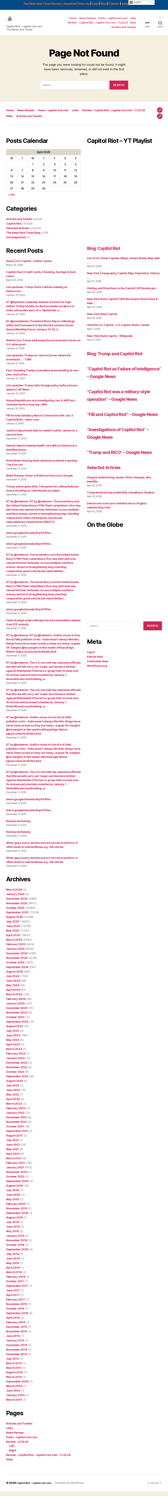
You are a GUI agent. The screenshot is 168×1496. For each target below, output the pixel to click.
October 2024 (15, 967)
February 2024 (16, 1003)
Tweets (114, 3)
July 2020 (12, 1194)
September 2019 (17, 1217)
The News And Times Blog (23, 237)
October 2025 (15, 912)
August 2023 (14, 1030)
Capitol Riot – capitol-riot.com (36, 1487)
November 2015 (16, 1336)
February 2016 (15, 1326)
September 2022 (17, 1080)
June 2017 (13, 1295)
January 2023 (15, 1062)
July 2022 (12, 1090)
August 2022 (14, 1085)
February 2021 (15, 1167)
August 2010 (14, 1376)
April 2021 (12, 1158)
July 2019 (12, 1226)
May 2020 (12, 1203)
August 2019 (14, 1222)
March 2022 (14, 1108)
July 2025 (12, 926)
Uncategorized (16, 241)
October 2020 (15, 1181)
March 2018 (14, 1276)
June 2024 (13, 985)
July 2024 (12, 980)
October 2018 (15, 1249)
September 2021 (17, 1135)
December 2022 (16, 1067)
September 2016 (17, 1317)
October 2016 (15, 1313)
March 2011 (13, 1372)
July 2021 (12, 1144)
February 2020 (16, 1208)
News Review (87, 20)
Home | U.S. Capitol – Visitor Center (29, 265)
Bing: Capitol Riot (110, 252)
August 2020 (14, 1190)
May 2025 (12, 935)
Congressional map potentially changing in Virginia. (121, 535)
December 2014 (16, 1349)
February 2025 (16, 948)
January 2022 (15, 1117)
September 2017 (17, 1290)
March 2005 (14, 1390)
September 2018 (17, 1254)
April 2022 (13, 1103)
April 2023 (13, 1049)
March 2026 (14, 894)
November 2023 (17, 1017)
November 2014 (16, 1354)
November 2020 (17, 1176)
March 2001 (14, 1404)
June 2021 (13, 1149)
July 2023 (12, 1035)
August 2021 (14, 1140)
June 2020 (13, 1199)
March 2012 (14, 1367)
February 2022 (15, 1112)
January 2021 (15, 1172)
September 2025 (17, 916)
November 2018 (16, 1244)
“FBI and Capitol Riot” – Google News (118, 444)
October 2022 (15, 1076)
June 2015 (13, 1340)
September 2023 (17, 1026)
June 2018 (13, 1263)
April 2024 (13, 994)
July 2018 (12, 1258)
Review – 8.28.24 (17, 1446)
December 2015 (16, 1331)
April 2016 (13, 1322)
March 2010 (14, 1381)
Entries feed (95, 699)
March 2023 (14, 1053)
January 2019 (15, 1240)
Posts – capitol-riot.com (112, 20)
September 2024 (17, 971)
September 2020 (17, 1185)
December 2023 (17, 1012)
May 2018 (12, 1267)
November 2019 (16, 1213)
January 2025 (15, 953)
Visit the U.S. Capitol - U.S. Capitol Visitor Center (118, 329)
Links (95, 3)
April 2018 (13, 1272)
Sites (133, 24)
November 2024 (17, 962)
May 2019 (12, 1235)
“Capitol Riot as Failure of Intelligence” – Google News (120, 388)
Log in (91, 694)
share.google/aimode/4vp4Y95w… (29, 537)
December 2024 (17, 957)
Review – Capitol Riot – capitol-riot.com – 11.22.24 (98, 24)
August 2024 (14, 976)
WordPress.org (97, 708)
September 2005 (17, 1386)
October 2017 (15, 1285)
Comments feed (97, 703)
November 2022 (16, 1071)
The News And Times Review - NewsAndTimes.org (56, 3)
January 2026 (15, 898)
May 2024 (12, 989)
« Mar (11, 199)
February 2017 (15, 1304)
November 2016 (16, 1308)
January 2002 (15, 1399)
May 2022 (12, 1099)
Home (73, 20)
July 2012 (12, 1363)
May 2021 (12, 1153)
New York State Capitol (102, 318)
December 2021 (16, 1121)
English (135, 2)
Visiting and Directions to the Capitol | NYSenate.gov (121, 292)
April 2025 (13, 939)
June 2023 (13, 1039)
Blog (104, 3)
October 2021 (15, 1131)
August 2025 (14, 921)
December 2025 (17, 903)
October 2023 (15, 1021)
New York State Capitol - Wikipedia (110, 340)
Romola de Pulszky (18, 825)
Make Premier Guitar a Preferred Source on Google (39, 480)
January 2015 (15, 1345)
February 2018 (15, 1281)
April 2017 (12, 1299)
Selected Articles (17, 232)
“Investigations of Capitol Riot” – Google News (121, 467)
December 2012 (16, 1358)
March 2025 (14, 944)
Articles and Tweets (123, 29)
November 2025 (17, 907)
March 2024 (14, 998)
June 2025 (13, 930)
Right (12, 1455)
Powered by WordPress (73, 1487)
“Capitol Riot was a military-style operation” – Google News (124, 418)
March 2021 (14, 1162)
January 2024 (15, 1008)
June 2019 (13, 1231)
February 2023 (16, 1058)
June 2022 (13, 1094)
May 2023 (12, 1044)
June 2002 (13, 1395)
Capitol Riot (13, 228)
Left (11, 1450)
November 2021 (16, 1126)
